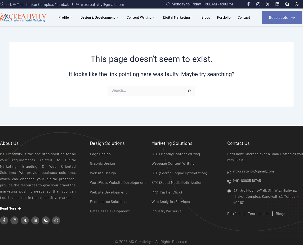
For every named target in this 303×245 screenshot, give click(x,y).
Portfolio (224, 19)
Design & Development (99, 19)
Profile (65, 19)
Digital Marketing (178, 19)
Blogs (205, 19)
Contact (244, 19)
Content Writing (141, 19)
